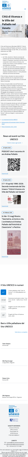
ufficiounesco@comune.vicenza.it (15, 444)
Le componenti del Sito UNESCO (9, 119)
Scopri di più (5, 173)
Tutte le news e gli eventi (14, 143)
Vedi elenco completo (21, 332)
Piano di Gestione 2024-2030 (9, 126)
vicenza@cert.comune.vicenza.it (15, 442)
